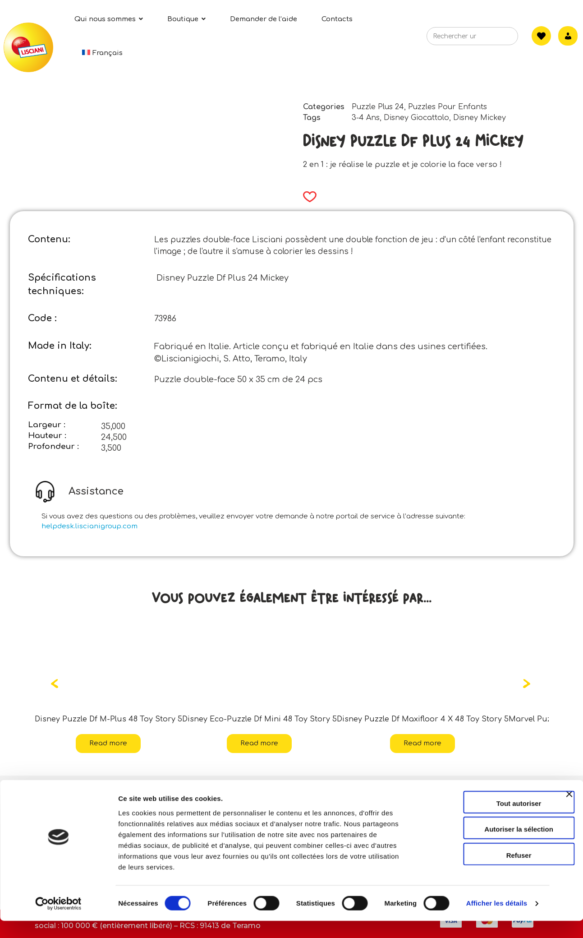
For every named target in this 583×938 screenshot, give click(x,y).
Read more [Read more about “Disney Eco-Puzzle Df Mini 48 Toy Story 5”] (259, 743)
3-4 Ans (366, 118)
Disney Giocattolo (416, 118)
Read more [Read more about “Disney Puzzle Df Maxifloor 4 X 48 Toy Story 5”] (422, 743)
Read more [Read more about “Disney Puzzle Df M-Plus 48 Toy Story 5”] (108, 743)
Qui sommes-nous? (76, 791)
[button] (307, 196)
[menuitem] (102, 53)
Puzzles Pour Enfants (447, 107)
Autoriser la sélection (484, 846)
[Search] (497, 39)
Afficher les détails (496, 920)
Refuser (484, 872)
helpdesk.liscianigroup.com (89, 526)
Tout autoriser (484, 820)
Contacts (227, 791)
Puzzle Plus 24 (378, 107)
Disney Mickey (479, 118)
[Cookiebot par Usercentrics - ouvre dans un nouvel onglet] (58, 920)
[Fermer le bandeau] (569, 819)
